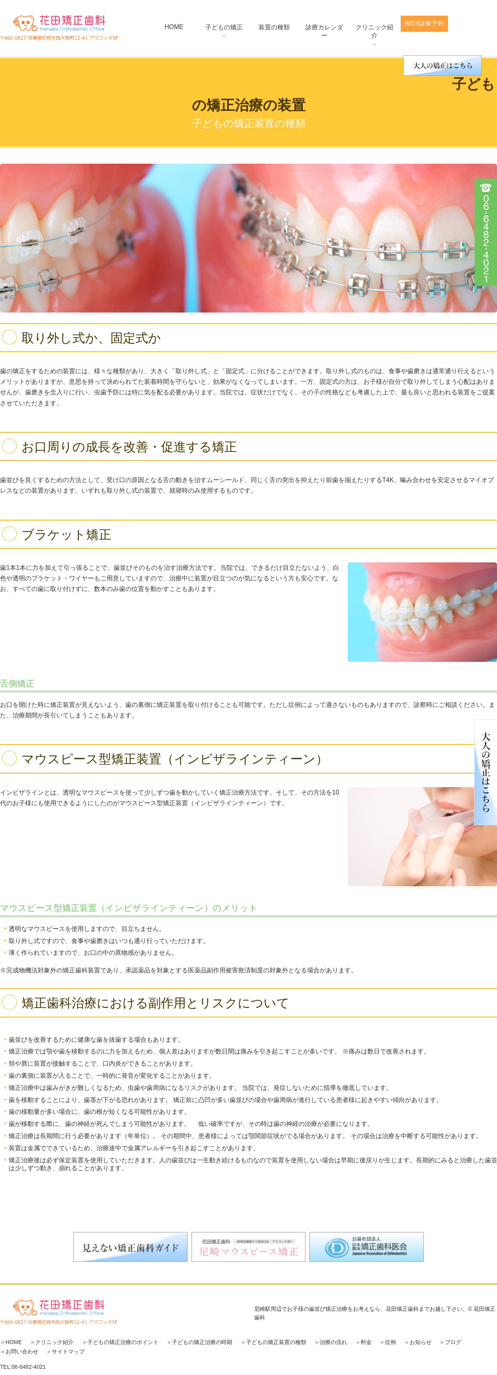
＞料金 (363, 1342)
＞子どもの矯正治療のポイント (120, 1342)
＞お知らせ (418, 1342)
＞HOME (11, 1342)
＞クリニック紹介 (52, 1342)
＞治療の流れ (330, 1342)
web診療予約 (424, 23)
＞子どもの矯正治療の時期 (199, 1342)
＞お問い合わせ (19, 1351)
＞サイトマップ (65, 1351)
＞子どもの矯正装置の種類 (273, 1342)
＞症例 (388, 1342)
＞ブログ (450, 1342)
